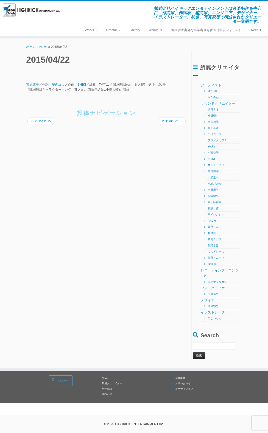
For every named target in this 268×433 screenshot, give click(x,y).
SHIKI (82, 84)
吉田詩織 (213, 171)
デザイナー (209, 300)
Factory (134, 30)
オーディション (184, 388)
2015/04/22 (172, 121)
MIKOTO (213, 91)
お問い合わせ (182, 383)
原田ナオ (213, 109)
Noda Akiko (215, 183)
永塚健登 (213, 196)
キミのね (213, 97)
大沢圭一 (213, 177)
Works (91, 30)
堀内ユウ (58, 84)
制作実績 (107, 388)
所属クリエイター (112, 383)
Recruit (256, 30)
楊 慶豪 (212, 115)
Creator (113, 30)
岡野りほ (213, 227)
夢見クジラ (214, 239)
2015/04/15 (41, 121)
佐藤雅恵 (213, 306)
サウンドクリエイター (218, 103)
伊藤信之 (213, 294)
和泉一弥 (213, 208)
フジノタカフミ (217, 140)
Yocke (211, 146)
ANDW (212, 220)
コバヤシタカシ (217, 281)
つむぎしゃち (216, 251)
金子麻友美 (214, 202)
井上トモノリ (216, 165)
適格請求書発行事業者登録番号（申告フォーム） (206, 30)
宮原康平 (32, 84)
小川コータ (214, 134)
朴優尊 (212, 233)
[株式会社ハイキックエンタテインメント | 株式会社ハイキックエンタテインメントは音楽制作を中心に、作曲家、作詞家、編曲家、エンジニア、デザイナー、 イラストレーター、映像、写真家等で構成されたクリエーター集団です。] (31, 9)
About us (155, 30)
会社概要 (180, 378)
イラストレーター (214, 312)
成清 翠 (212, 264)
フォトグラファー (214, 288)
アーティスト (211, 85)
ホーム (31, 47)
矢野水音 (213, 245)
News (43, 47)
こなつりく (214, 318)
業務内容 (107, 393)
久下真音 (213, 128)
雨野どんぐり (216, 257)
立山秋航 (213, 121)
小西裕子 (213, 152)
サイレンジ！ (216, 214)
